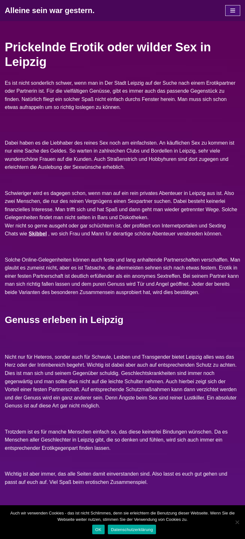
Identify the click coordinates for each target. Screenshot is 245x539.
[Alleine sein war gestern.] (49, 10)
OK (98, 529)
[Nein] (237, 522)
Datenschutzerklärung (132, 529)
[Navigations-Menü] (232, 10)
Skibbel (38, 233)
